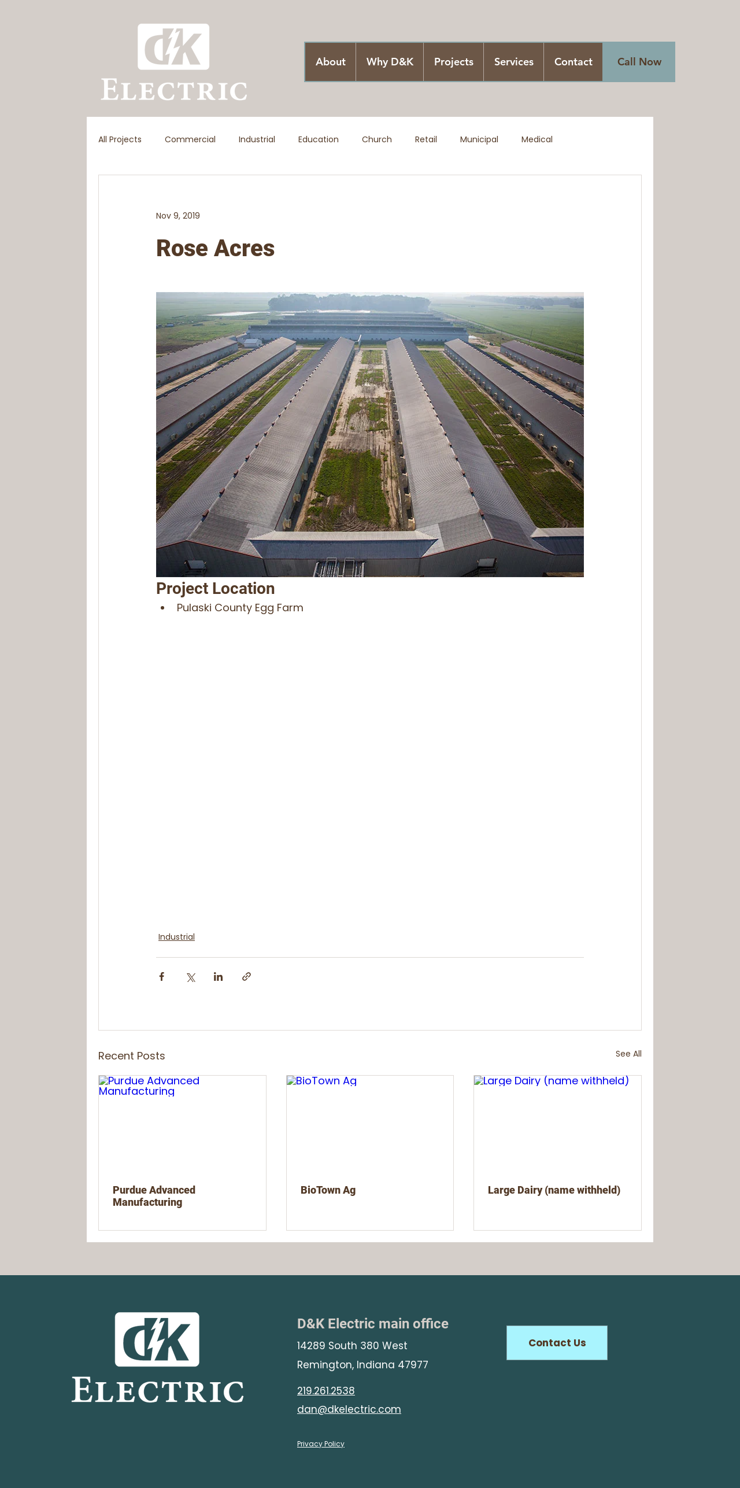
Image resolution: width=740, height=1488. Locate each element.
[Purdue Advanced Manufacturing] (182, 1122)
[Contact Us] (557, 1342)
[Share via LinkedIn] (218, 976)
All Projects (120, 139)
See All (629, 1053)
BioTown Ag (328, 1190)
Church (377, 139)
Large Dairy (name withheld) (554, 1190)
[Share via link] (246, 976)
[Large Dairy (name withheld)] (557, 1122)
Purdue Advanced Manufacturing (154, 1196)
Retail (426, 139)
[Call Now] (639, 62)
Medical (537, 139)
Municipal (479, 139)
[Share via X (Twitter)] (189, 976)
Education (318, 139)
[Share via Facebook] (161, 976)
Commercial (190, 139)
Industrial (257, 139)
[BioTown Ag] (370, 1122)
